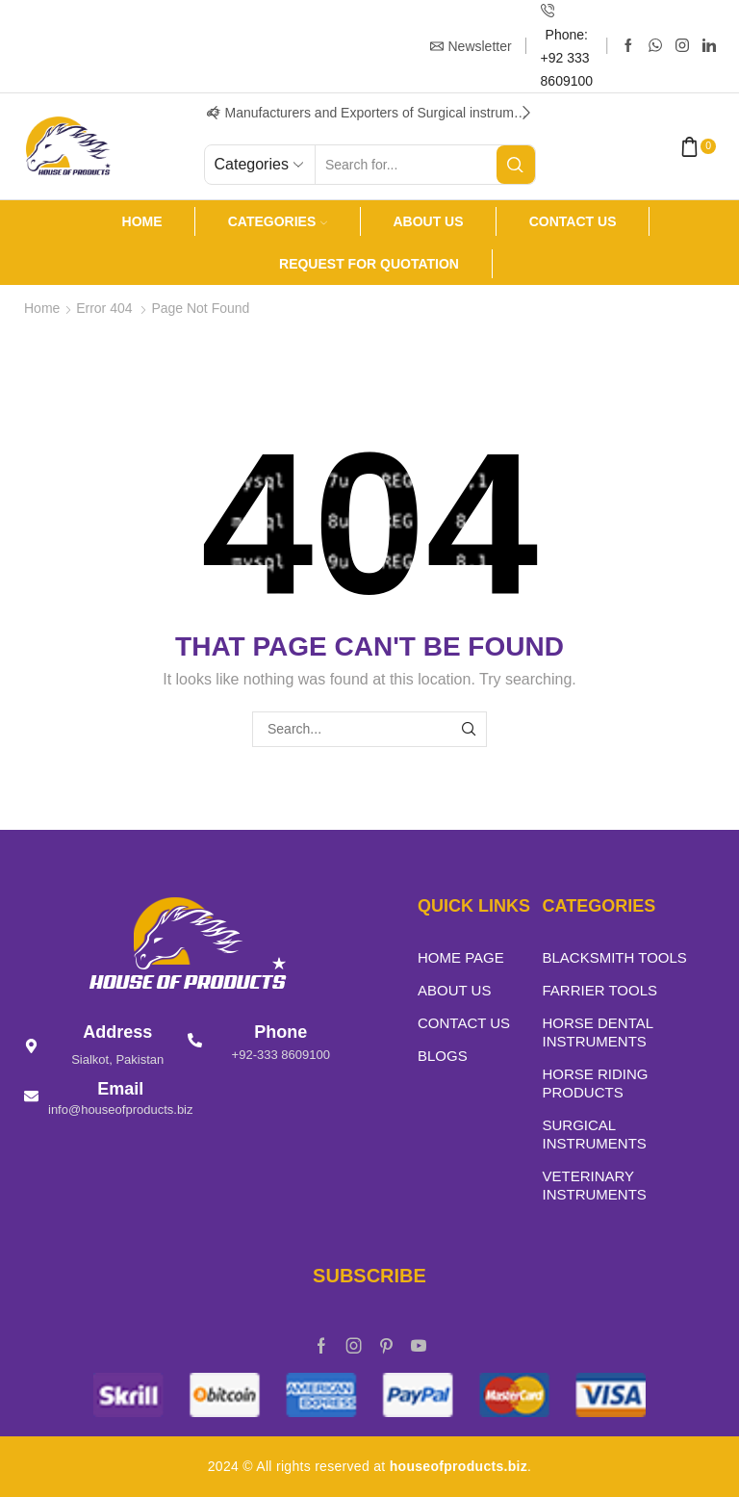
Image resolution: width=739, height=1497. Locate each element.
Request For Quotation (369, 263)
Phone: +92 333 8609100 (567, 58)
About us (428, 221)
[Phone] (195, 1040)
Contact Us (573, 221)
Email (120, 1088)
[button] (213, 112)
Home (142, 221)
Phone (280, 1032)
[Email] (31, 1096)
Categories (278, 221)
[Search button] (516, 164)
